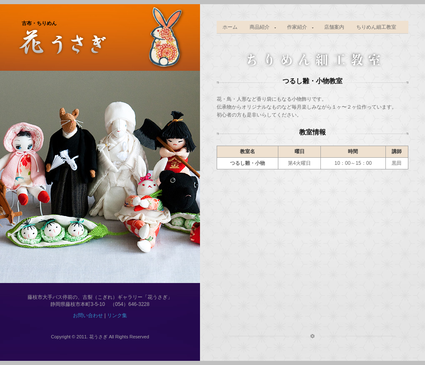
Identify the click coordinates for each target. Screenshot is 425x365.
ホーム (230, 27)
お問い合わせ (88, 315)
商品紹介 (260, 27)
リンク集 (117, 315)
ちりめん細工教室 (376, 27)
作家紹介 (297, 27)
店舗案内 (334, 27)
